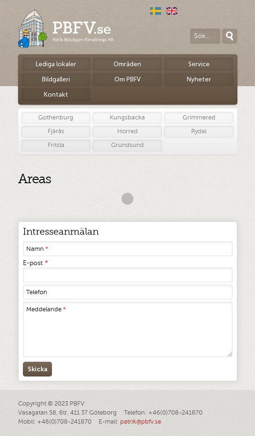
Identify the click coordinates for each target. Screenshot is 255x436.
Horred (127, 131)
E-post (35, 263)
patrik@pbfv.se (140, 421)
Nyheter (199, 79)
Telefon (36, 292)
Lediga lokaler (56, 64)
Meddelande (46, 309)
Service (199, 64)
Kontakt (56, 94)
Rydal (198, 131)
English (172, 11)
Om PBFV (127, 79)
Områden (127, 64)
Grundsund (127, 145)
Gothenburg (55, 117)
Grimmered (199, 117)
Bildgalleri (56, 79)
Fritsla (56, 145)
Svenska (156, 11)
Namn (37, 249)
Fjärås (56, 131)
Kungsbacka (127, 117)
